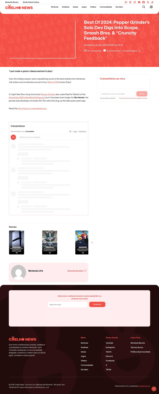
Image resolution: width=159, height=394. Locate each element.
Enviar (142, 94)
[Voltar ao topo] (153, 388)
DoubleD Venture (144, 386)
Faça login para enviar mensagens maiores (133, 98)
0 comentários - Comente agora (124, 50)
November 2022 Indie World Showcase (27, 97)
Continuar (97, 304)
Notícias (54, 7)
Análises (65, 7)
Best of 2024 (53, 82)
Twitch (109, 352)
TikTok (108, 369)
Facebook (110, 360)
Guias (75, 7)
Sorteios (119, 7)
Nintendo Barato (11, 2)
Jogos (84, 7)
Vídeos (93, 7)
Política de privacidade (140, 352)
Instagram (110, 347)
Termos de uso (137, 347)
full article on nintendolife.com (32, 108)
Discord (109, 356)
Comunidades (106, 7)
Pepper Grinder (48, 94)
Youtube (109, 343)
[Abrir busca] (143, 6)
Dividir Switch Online (31, 2)
